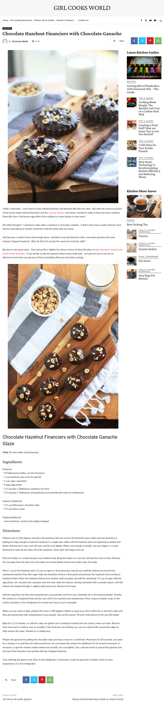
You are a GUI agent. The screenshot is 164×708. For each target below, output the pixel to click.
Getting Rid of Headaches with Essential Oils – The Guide (141, 86)
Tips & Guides (145, 93)
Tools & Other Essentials (146, 200)
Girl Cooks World (20, 41)
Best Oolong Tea (134, 193)
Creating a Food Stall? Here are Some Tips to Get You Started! (149, 114)
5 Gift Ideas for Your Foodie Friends (148, 128)
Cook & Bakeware (147, 225)
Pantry (130, 190)
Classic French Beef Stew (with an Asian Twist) (97, 699)
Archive (131, 81)
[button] (160, 20)
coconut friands (56, 212)
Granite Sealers (146, 217)
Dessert (7, 28)
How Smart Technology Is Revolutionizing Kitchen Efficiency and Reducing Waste (150, 143)
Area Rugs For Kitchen (149, 243)
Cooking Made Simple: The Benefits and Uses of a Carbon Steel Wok (149, 99)
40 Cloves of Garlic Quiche (17, 699)
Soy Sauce (143, 229)
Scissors (142, 204)
